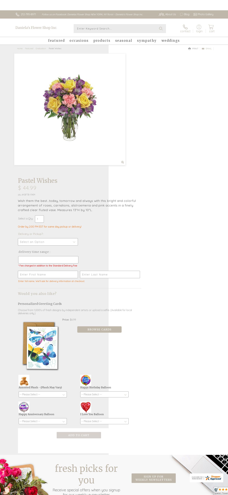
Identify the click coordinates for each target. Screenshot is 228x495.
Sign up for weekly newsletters (154, 377)
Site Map (204, 491)
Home (20, 48)
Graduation (41, 48)
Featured (29, 48)
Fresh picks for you (86, 379)
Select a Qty (121, 99)
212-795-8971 (28, 14)
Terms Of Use (144, 491)
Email (207, 48)
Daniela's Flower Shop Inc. (36, 28)
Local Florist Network (185, 491)
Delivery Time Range (130, 132)
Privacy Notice (162, 491)
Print (193, 48)
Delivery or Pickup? (126, 114)
